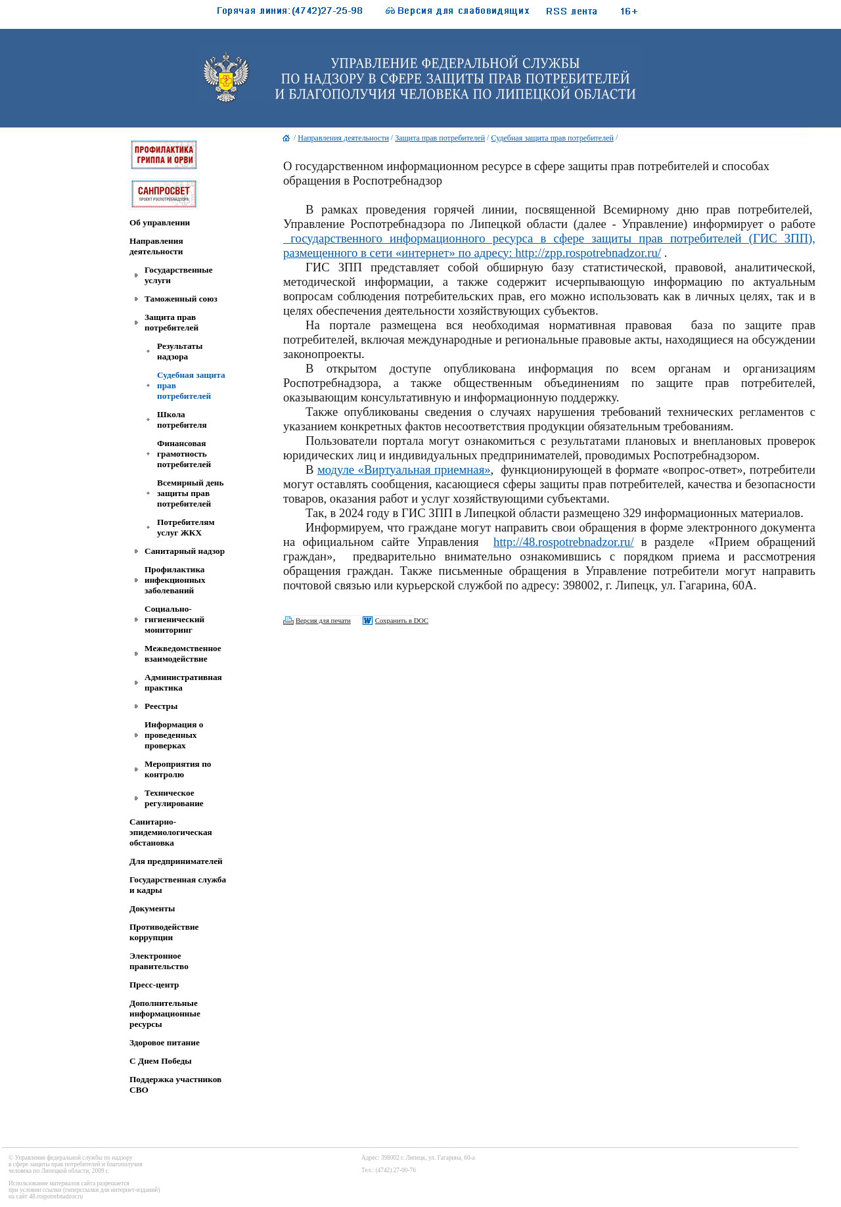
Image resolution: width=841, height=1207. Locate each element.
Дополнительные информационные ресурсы (164, 1013)
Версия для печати (323, 620)
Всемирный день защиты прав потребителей (190, 493)
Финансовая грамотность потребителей (184, 453)
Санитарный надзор (185, 551)
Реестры (161, 706)
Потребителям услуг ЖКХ (185, 527)
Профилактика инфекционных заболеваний (175, 579)
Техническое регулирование (174, 798)
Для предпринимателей (176, 861)
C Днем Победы (160, 1061)
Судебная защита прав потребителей (552, 138)
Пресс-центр (154, 985)
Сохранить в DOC (401, 620)
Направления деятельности (156, 246)
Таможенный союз (181, 299)
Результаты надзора (179, 351)
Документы (152, 908)
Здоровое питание (164, 1042)
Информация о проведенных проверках (174, 734)
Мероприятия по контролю (178, 769)
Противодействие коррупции (163, 932)
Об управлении (159, 222)
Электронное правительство (159, 961)
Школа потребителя (182, 419)
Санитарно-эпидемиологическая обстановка (170, 832)
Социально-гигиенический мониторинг (174, 619)
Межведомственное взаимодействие (183, 653)
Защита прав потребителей (171, 322)
